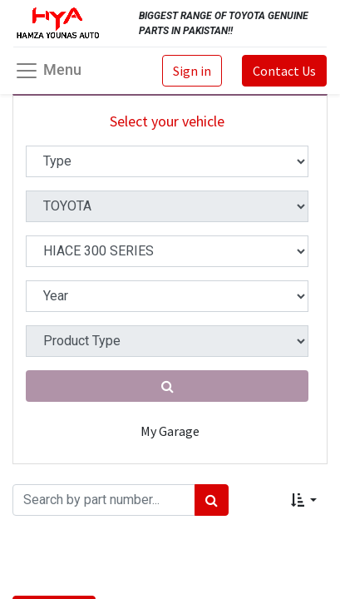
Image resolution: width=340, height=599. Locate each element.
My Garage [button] (170, 431)
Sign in (192, 70)
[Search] (212, 500)
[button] (304, 500)
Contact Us (284, 70)
